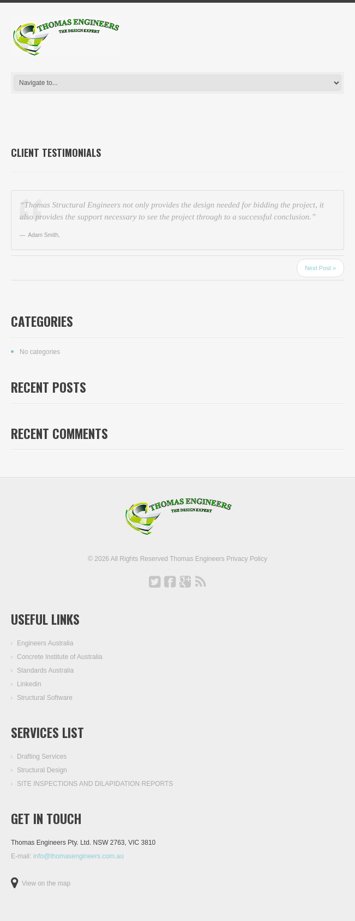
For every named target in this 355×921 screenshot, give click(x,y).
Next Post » (320, 268)
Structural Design (42, 770)
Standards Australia (45, 670)
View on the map (46, 883)
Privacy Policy (246, 559)
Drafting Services (42, 756)
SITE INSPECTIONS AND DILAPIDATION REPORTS (95, 784)
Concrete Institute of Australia (60, 657)
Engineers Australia (45, 643)
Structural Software (45, 698)
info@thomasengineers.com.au (78, 856)
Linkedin (29, 684)
